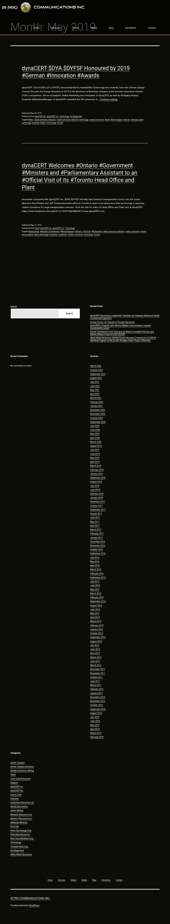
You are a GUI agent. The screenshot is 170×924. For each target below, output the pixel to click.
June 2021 (95, 386)
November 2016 (97, 545)
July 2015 (94, 581)
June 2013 (95, 649)
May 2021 (94, 390)
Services (55, 28)
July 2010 (94, 717)
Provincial (79, 235)
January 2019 (96, 474)
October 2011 (96, 677)
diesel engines (116, 120)
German (126, 120)
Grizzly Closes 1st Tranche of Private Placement (112, 322)
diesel (107, 120)
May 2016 (94, 561)
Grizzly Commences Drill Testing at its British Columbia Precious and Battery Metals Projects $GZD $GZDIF (122, 333)
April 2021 (95, 394)
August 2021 (96, 378)
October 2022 (96, 370)
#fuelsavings (33, 231)
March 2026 (95, 366)
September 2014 (98, 601)
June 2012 (95, 661)
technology (51, 123)
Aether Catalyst (17, 763)
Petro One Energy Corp (20, 830)
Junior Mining (16, 810)
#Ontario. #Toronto (83, 231)
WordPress (34, 905)
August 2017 (96, 514)
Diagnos (14, 783)
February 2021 (97, 402)
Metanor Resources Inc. (21, 814)
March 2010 (95, 733)
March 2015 (95, 593)
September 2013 (98, 637)
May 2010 (94, 725)
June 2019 (95, 454)
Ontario (43, 123)
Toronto (60, 123)
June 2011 (95, 681)
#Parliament (97, 231)
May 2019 (94, 458)
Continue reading (108, 99)
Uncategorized (76, 116)
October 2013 (96, 633)
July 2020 (94, 426)
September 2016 (98, 553)
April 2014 (95, 617)
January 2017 (96, 538)
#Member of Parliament (50, 231)
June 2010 (95, 721)
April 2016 (95, 565)
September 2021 (98, 374)
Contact (152, 28)
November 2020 (97, 414)
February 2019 (97, 470)
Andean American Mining (22, 770)
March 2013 (95, 657)
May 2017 (94, 522)
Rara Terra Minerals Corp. (22, 838)
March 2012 (95, 665)
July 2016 (94, 557)
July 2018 (94, 486)
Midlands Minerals (19, 822)
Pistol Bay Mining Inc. (20, 834)
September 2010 (98, 709)
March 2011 (95, 685)
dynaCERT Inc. (53, 116)
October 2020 (96, 418)
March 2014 (95, 621)
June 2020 (95, 430)
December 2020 (97, 410)
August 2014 (96, 605)
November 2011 (97, 673)
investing (35, 123)
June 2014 (95, 609)
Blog (111, 28)
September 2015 (98, 577)
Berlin (30, 120)
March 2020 (95, 442)
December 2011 (97, 669)
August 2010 (96, 713)
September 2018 (98, 478)
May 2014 (94, 613)
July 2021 (94, 382)
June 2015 (95, 585)
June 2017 (95, 517)
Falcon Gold (15, 795)
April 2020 (95, 438)
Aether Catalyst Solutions (22, 767)
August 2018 (96, 482)
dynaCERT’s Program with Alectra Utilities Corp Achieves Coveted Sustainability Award (120, 326)
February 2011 (97, 689)
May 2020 (94, 434)
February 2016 (97, 573)
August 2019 (96, 446)
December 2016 (97, 542)
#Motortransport (67, 231)
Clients (75, 28)
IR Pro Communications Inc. (30, 898)
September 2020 (98, 422)
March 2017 (95, 529)
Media (94, 28)
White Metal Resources (21, 854)
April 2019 (95, 462)
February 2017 (97, 533)
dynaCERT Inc (40, 116)
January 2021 (96, 406)
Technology (64, 116)
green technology (41, 235)
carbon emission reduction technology (72, 120)
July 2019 (94, 450)
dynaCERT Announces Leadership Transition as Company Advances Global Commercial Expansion (124, 316)
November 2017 (97, 501)
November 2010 (97, 701)
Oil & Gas (14, 826)
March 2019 (95, 466)
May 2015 (94, 589)
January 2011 (96, 693)
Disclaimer (130, 28)
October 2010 (96, 705)
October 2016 (96, 549)
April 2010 (95, 729)
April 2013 (95, 653)
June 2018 (95, 490)
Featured (14, 798)
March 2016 (95, 569)
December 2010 (97, 697)
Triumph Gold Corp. (19, 846)
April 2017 (95, 526)
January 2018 (96, 498)
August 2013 (96, 641)
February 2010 (97, 737)
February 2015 (97, 597)
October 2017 (96, 506)
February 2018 (97, 494)
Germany (134, 120)
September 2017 (98, 510)
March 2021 (95, 398)
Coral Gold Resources (20, 779)
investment (62, 235)
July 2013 (94, 645)
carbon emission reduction (45, 120)
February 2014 (97, 625)
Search (13, 307)
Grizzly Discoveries (19, 806)
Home (36, 28)
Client (37, 228)
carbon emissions (96, 120)
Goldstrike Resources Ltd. (22, 802)
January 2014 (96, 629)
